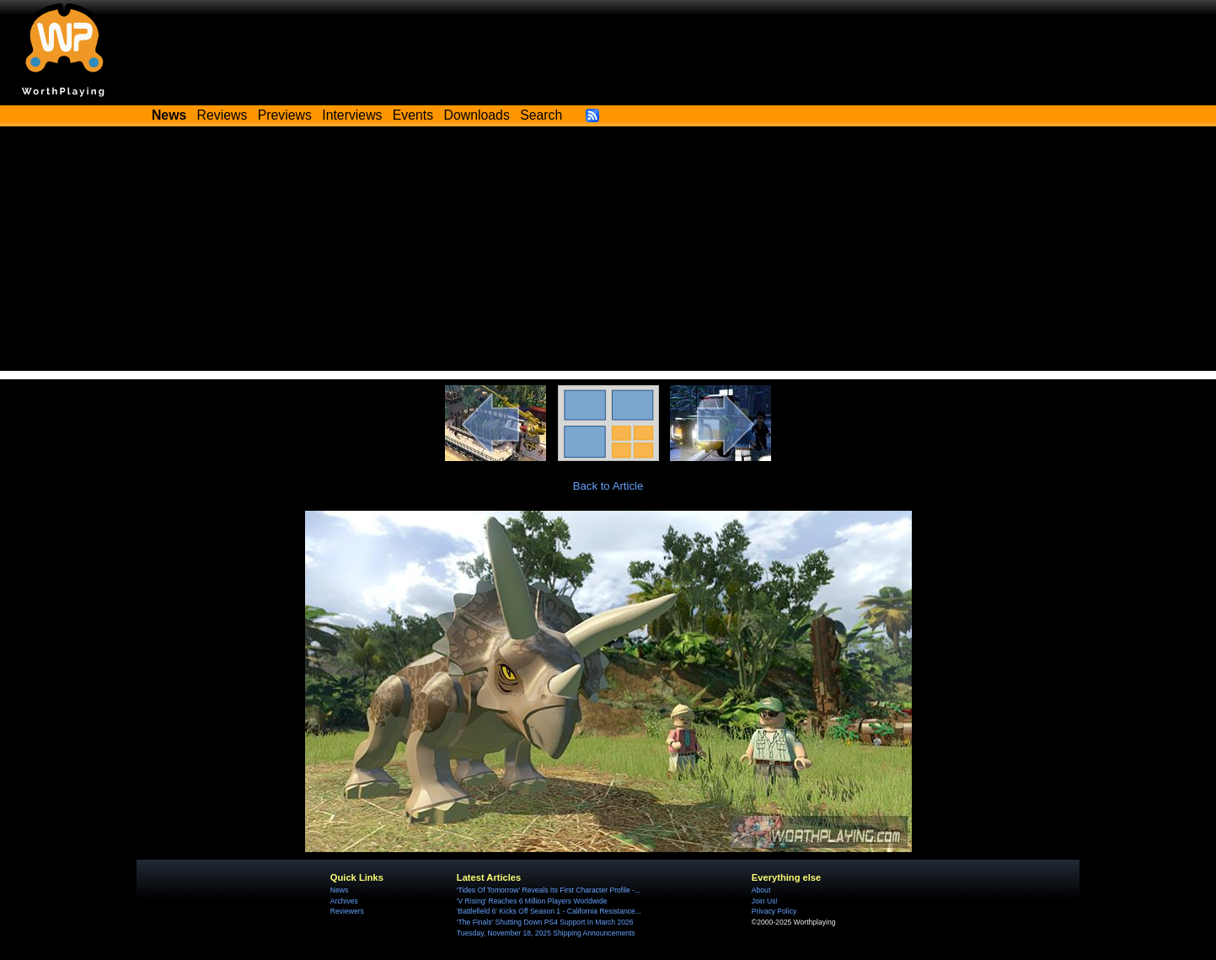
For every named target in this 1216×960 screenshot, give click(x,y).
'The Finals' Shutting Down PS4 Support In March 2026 (545, 922)
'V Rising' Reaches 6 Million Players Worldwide (532, 901)
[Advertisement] (608, 253)
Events (413, 115)
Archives (344, 901)
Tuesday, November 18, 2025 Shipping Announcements (546, 933)
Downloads (477, 115)
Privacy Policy (774, 911)
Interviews (352, 115)
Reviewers (347, 911)
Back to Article (608, 486)
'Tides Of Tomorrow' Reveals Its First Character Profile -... (548, 890)
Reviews (222, 115)
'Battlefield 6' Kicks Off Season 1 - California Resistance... (549, 911)
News (339, 890)
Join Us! (765, 901)
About (761, 890)
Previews (285, 115)
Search (541, 115)
